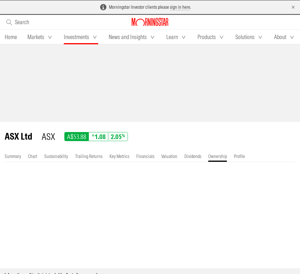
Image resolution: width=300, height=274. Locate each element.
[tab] (11, 37)
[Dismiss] (293, 7)
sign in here (180, 7)
